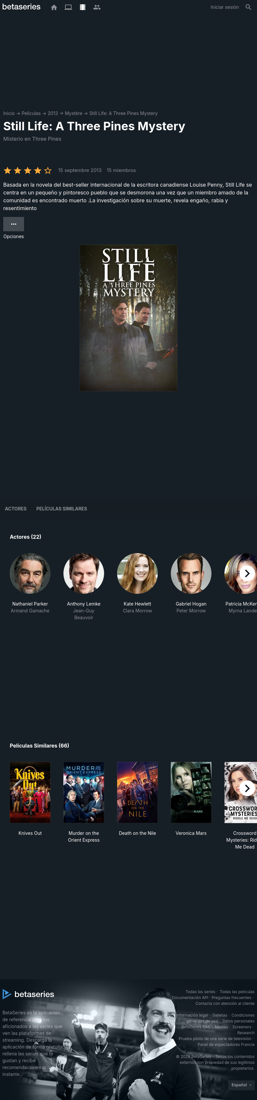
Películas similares (61, 508)
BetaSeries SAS (196, 1026)
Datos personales (239, 1021)
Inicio (9, 113)
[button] (30, 587)
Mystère (73, 113)
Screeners (241, 1026)
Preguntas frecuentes (231, 997)
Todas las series (200, 991)
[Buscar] (248, 7)
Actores (16, 508)
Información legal (192, 1015)
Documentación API (190, 997)
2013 (52, 113)
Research (246, 1032)
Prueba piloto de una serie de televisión (215, 1038)
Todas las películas (237, 991)
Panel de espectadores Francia (226, 1044)
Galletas (219, 1015)
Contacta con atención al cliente (225, 1003)
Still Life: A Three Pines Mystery (123, 113)
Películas (31, 113)
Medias (221, 1026)
